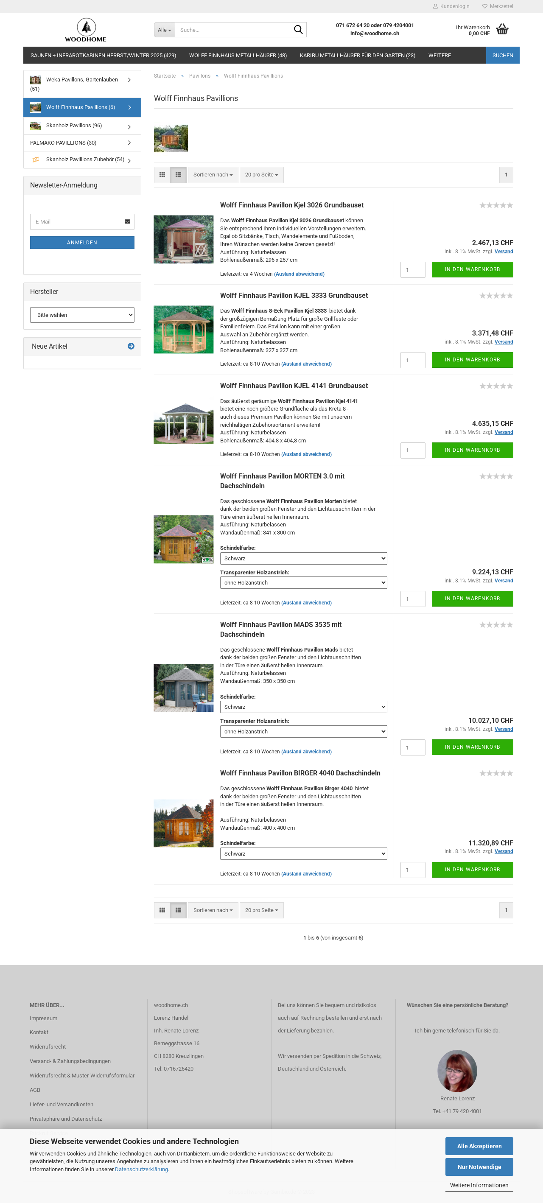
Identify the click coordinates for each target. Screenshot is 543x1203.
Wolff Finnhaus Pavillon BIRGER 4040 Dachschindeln (300, 773)
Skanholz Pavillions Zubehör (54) (77, 159)
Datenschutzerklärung (141, 1169)
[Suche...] (164, 29)
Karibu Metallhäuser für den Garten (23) (358, 55)
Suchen (503, 55)
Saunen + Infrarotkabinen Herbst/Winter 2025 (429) (103, 55)
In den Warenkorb (472, 269)
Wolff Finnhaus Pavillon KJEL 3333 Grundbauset (294, 295)
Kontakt (39, 1032)
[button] (162, 175)
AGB (35, 1090)
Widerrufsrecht (48, 1047)
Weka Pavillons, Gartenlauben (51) (74, 83)
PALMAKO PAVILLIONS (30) (63, 143)
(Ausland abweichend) (299, 274)
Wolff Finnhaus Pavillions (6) (72, 107)
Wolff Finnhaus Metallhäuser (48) (238, 55)
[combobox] (213, 175)
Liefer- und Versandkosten (61, 1104)
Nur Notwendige (479, 1167)
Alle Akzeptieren (479, 1146)
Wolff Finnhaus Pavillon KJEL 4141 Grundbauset (294, 386)
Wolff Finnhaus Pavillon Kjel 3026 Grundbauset (292, 205)
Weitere (439, 55)
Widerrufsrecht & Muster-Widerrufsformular (82, 1075)
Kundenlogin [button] (451, 6)
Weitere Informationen (479, 1185)
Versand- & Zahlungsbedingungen (70, 1061)
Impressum (43, 1018)
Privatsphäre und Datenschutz (66, 1119)
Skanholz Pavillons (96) (66, 126)
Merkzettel (497, 6)
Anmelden (82, 243)
